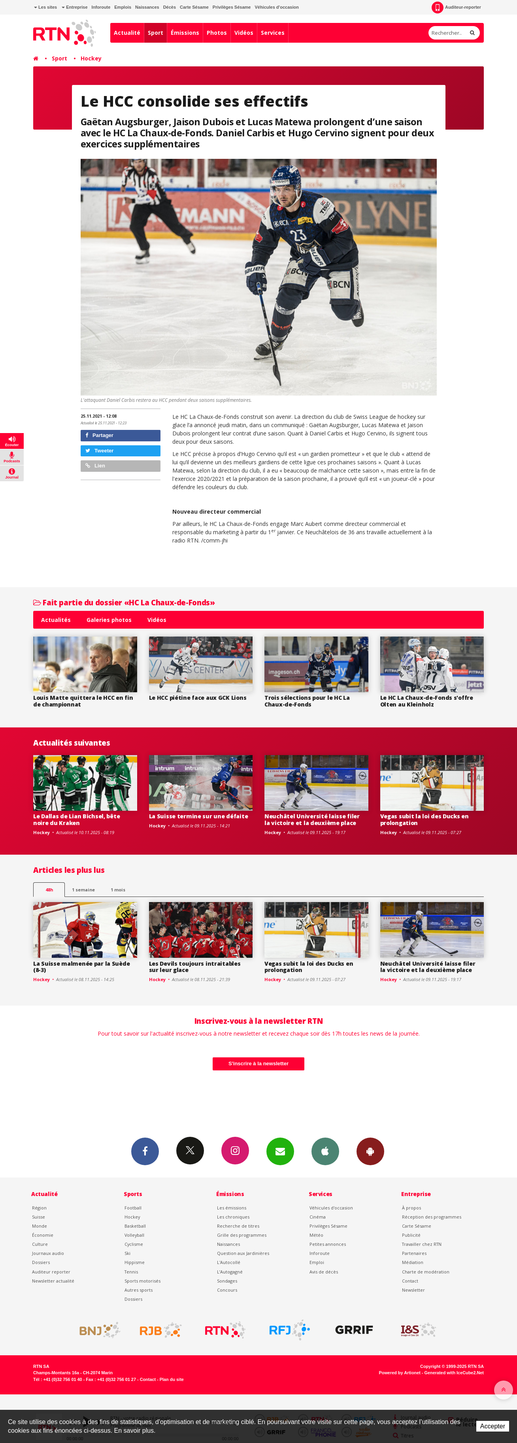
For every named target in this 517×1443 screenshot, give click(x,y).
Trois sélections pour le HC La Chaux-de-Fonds (307, 701)
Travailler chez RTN (422, 1244)
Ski (127, 1253)
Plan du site (172, 1379)
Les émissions (231, 1207)
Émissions (185, 32)
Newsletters (280, 1151)
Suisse (38, 1216)
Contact (410, 1280)
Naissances (147, 7)
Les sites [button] (45, 7)
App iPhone (325, 1151)
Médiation (412, 1262)
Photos (217, 32)
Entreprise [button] (74, 7)
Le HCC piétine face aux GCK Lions (198, 697)
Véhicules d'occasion (276, 7)
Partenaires (414, 1253)
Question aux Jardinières (243, 1253)
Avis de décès (323, 1271)
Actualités (56, 620)
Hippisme (135, 1262)
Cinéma (317, 1216)
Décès (169, 7)
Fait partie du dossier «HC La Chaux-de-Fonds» (124, 602)
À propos (411, 1207)
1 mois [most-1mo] (118, 890)
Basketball (135, 1225)
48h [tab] (49, 890)
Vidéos (243, 32)
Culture (40, 1244)
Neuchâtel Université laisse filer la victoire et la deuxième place (312, 819)
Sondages (227, 1280)
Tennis (131, 1271)
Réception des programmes (431, 1216)
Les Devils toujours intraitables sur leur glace (195, 967)
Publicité (411, 1235)
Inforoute (101, 7)
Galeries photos (109, 620)
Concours (227, 1289)
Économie (42, 1235)
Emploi (316, 1262)
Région (39, 1207)
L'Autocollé (228, 1262)
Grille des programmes (241, 1235)
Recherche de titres (238, 1225)
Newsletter (413, 1289)
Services (273, 32)
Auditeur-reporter (456, 7)
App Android (370, 1151)
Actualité (127, 32)
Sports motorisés (142, 1280)
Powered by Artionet (400, 1372)
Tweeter (99, 451)
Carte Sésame (194, 7)
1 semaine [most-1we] (83, 890)
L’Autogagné (230, 1271)
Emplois (122, 7)
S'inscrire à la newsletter (258, 1063)
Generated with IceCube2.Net (454, 1372)
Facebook (145, 1151)
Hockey (91, 58)
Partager (99, 435)
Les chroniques (233, 1216)
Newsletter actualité (53, 1280)
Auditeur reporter (51, 1271)
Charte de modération (425, 1271)
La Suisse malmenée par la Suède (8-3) (81, 967)
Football (133, 1207)
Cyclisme (134, 1244)
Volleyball (134, 1235)
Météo (316, 1235)
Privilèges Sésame (232, 7)
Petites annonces (327, 1244)
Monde (39, 1225)
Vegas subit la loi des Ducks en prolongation (424, 819)
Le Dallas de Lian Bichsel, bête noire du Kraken (76, 819)
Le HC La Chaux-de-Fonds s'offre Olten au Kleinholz (426, 701)
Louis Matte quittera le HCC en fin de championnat (83, 701)
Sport (155, 32)
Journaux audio (48, 1253)
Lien (95, 466)
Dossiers (41, 1262)
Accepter (492, 1426)
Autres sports (139, 1289)
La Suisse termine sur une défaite (198, 816)
